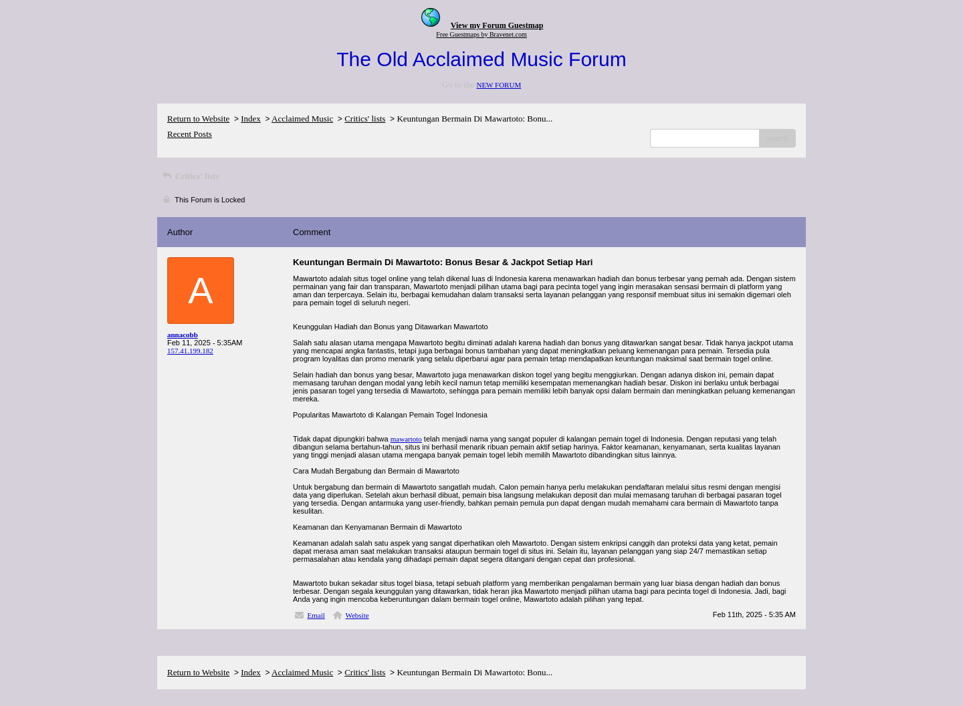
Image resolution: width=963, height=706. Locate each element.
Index (251, 119)
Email (316, 615)
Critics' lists (364, 119)
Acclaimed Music (302, 119)
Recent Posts (189, 134)
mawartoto (406, 439)
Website (356, 615)
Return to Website (198, 119)
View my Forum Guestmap (497, 25)
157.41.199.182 (190, 351)
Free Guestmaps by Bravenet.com (481, 34)
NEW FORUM (498, 85)
